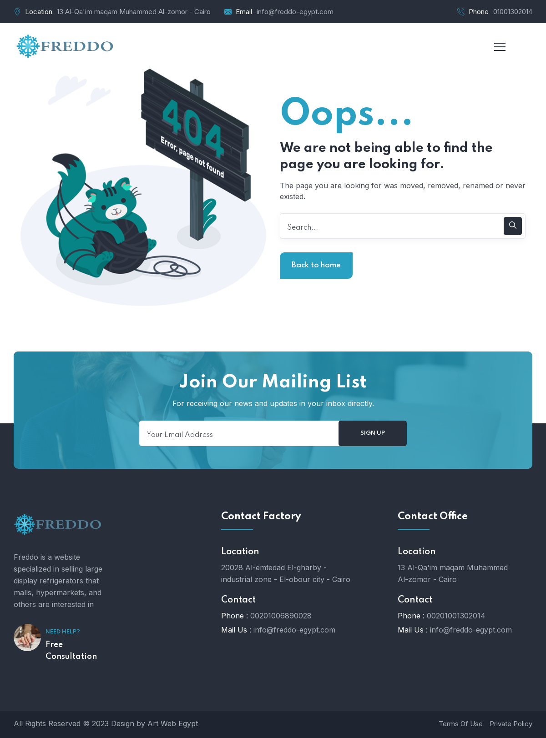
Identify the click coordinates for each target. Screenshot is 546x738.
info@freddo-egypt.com (295, 11)
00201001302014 (456, 615)
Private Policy (511, 723)
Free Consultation (71, 651)
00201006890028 (281, 615)
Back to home (316, 265)
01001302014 (512, 11)
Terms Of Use (461, 723)
